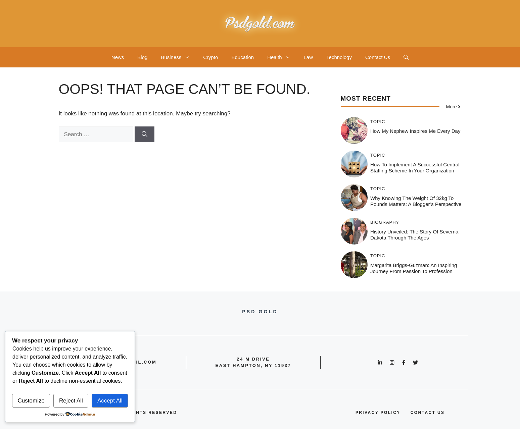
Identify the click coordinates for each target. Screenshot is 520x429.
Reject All (71, 400)
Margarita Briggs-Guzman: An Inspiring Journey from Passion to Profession (413, 268)
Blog (142, 57)
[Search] (144, 134)
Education (242, 57)
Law (308, 57)
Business (178, 57)
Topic (377, 121)
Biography (384, 222)
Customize (31, 400)
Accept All (110, 400)
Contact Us (377, 57)
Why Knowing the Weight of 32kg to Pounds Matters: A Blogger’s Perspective (415, 201)
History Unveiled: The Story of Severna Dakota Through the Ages (414, 234)
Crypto (210, 57)
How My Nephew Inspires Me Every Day (415, 131)
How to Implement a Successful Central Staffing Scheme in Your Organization (415, 167)
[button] (406, 57)
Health (282, 57)
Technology (339, 57)
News (117, 57)
